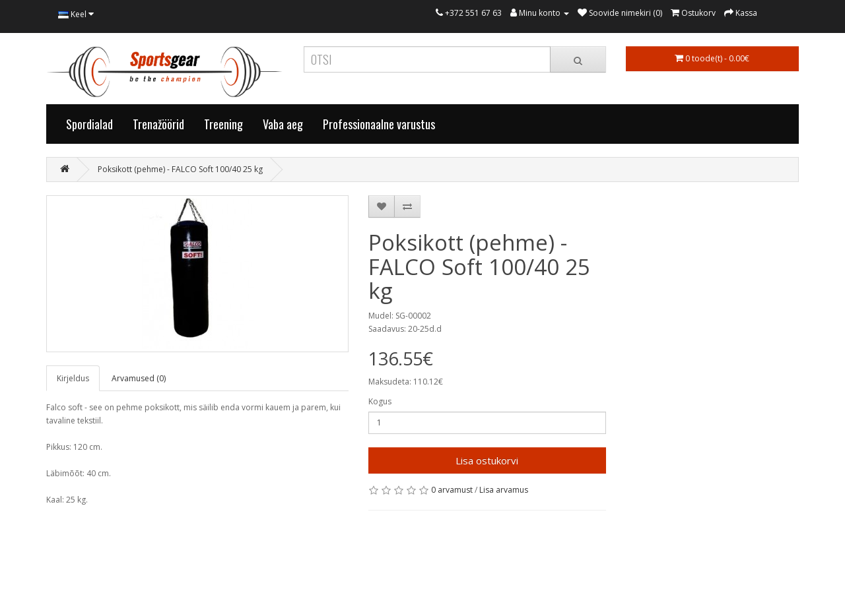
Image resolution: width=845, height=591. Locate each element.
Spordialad (89, 124)
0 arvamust (452, 489)
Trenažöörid (158, 124)
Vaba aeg (283, 124)
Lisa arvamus (503, 489)
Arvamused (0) (139, 378)
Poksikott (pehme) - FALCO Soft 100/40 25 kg (180, 169)
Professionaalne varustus (379, 124)
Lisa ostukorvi (487, 460)
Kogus (379, 401)
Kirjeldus (73, 378)
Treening (223, 124)
